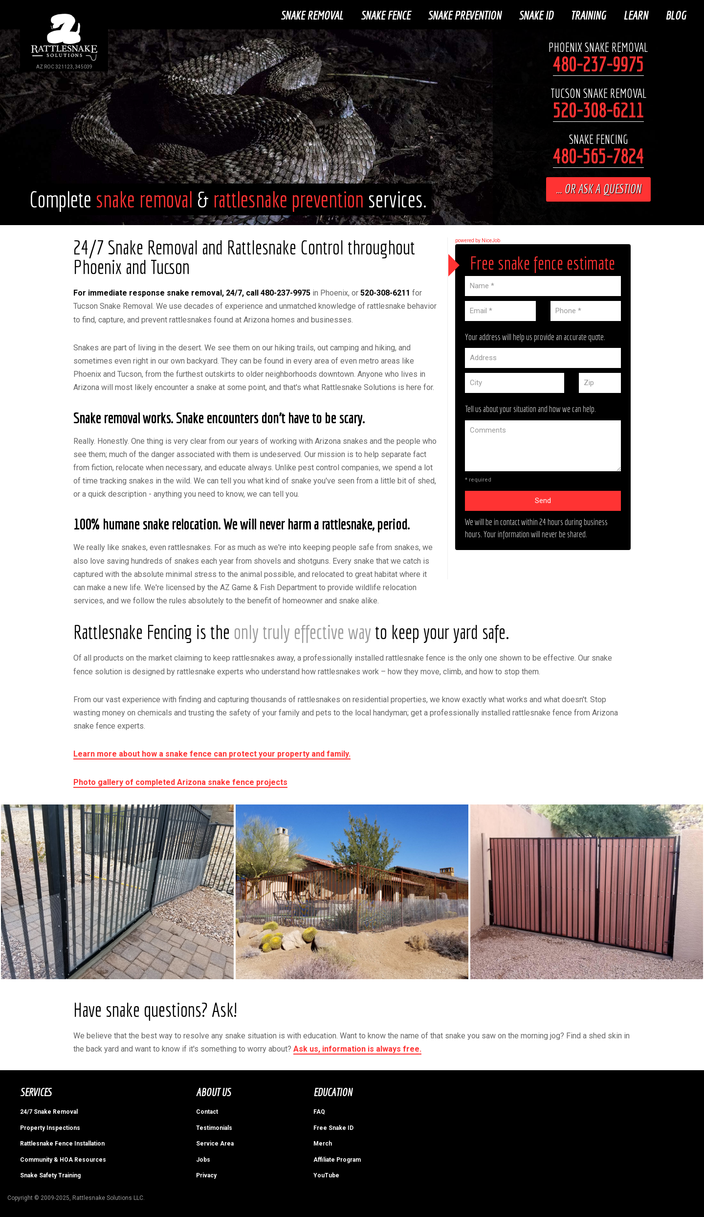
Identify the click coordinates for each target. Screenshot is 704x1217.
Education (332, 1091)
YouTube (326, 1174)
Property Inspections (50, 1127)
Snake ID (537, 14)
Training (589, 14)
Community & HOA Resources (63, 1158)
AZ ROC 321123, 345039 (64, 66)
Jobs (203, 1158)
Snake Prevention (466, 14)
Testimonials (214, 1127)
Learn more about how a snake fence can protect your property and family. (212, 753)
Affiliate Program (337, 1158)
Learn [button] (637, 14)
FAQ (319, 1110)
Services (35, 1091)
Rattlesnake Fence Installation (62, 1142)
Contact (207, 1110)
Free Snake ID (333, 1127)
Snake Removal (313, 14)
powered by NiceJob (477, 239)
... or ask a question (598, 188)
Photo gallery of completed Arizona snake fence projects (180, 780)
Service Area (215, 1142)
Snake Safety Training (50, 1174)
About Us (213, 1091)
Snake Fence (387, 14)
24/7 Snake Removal (49, 1110)
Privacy (206, 1174)
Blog (677, 14)
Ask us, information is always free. (357, 1048)
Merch (322, 1142)
